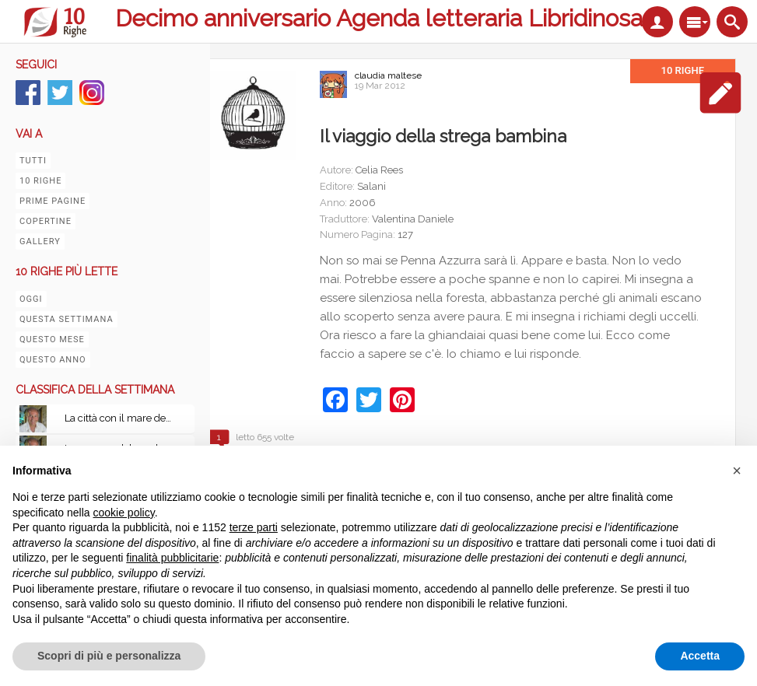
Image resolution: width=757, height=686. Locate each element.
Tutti (33, 161)
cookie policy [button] (124, 512)
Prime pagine (52, 201)
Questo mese (52, 339)
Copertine (45, 221)
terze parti (254, 527)
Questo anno (52, 360)
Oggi (31, 299)
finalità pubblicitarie (172, 557)
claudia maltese (388, 75)
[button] (736, 470)
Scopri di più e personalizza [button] (108, 655)
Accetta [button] (700, 655)
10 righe (40, 181)
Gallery (40, 241)
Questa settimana (66, 319)
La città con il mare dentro (123, 418)
